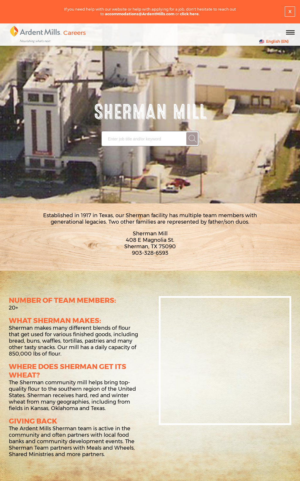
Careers (74, 32)
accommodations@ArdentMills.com (139, 13)
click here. (190, 13)
